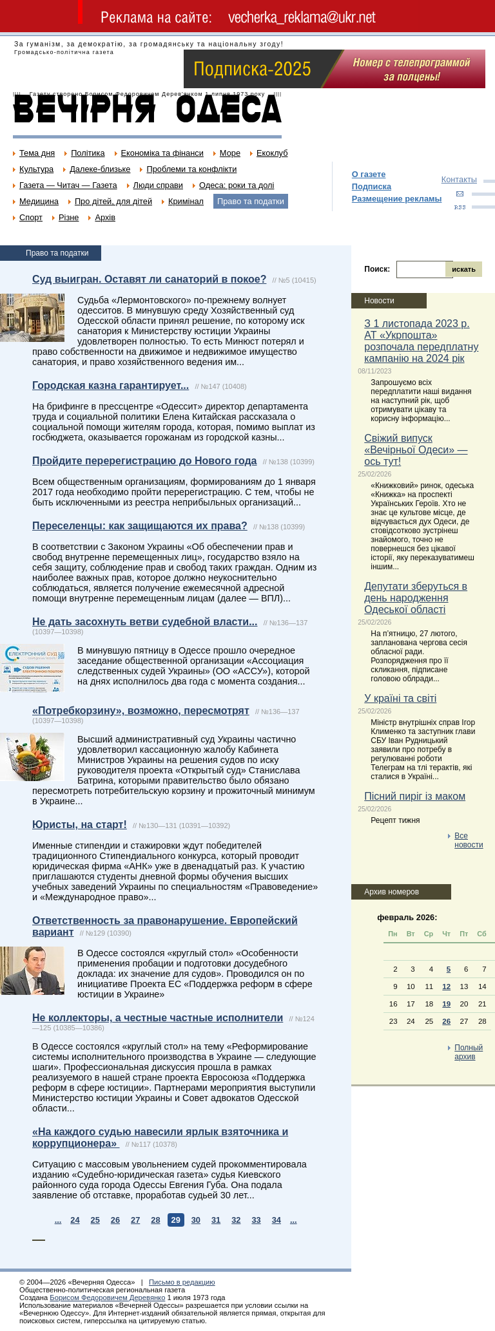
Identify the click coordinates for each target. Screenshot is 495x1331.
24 (74, 1220)
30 (195, 1220)
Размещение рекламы (397, 198)
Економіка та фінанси (162, 153)
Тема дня (37, 153)
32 (235, 1220)
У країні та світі (400, 698)
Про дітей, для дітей (113, 201)
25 (95, 1220)
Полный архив (468, 1052)
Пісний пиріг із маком (414, 796)
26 (115, 1220)
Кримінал (186, 201)
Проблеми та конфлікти (191, 169)
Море (230, 153)
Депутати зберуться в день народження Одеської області (415, 598)
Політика (87, 153)
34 (276, 1220)
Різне (69, 217)
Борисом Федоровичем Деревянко (107, 1297)
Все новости (468, 840)
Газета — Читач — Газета (68, 185)
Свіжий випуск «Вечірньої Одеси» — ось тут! (415, 450)
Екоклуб (272, 153)
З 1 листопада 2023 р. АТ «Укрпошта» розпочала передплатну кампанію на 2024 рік (421, 341)
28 (155, 1220)
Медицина (39, 201)
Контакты (459, 179)
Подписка (371, 186)
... (58, 1220)
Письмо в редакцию (182, 1282)
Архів (105, 217)
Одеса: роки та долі (236, 185)
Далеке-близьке (100, 169)
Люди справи (158, 185)
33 (255, 1220)
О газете (369, 174)
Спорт (31, 217)
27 (135, 1220)
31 (215, 1220)
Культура (36, 169)
